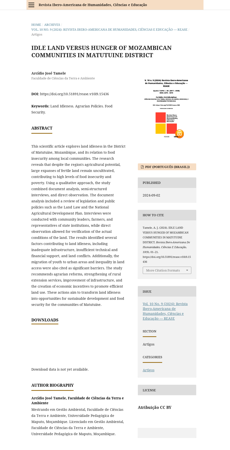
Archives (52, 24)
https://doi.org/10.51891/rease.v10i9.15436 (74, 94)
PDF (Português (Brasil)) (167, 167)
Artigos (148, 370)
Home (36, 24)
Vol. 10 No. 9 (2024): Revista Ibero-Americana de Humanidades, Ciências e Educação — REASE (109, 29)
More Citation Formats (163, 270)
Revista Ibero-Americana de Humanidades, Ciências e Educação (93, 4)
